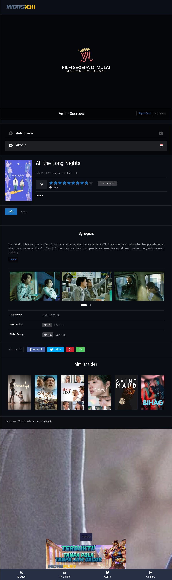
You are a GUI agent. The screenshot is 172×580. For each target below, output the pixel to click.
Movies (21, 574)
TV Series (64, 574)
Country (150, 574)
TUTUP (86, 537)
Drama (39, 195)
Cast (24, 211)
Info (11, 211)
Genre (107, 574)
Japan (13, 259)
